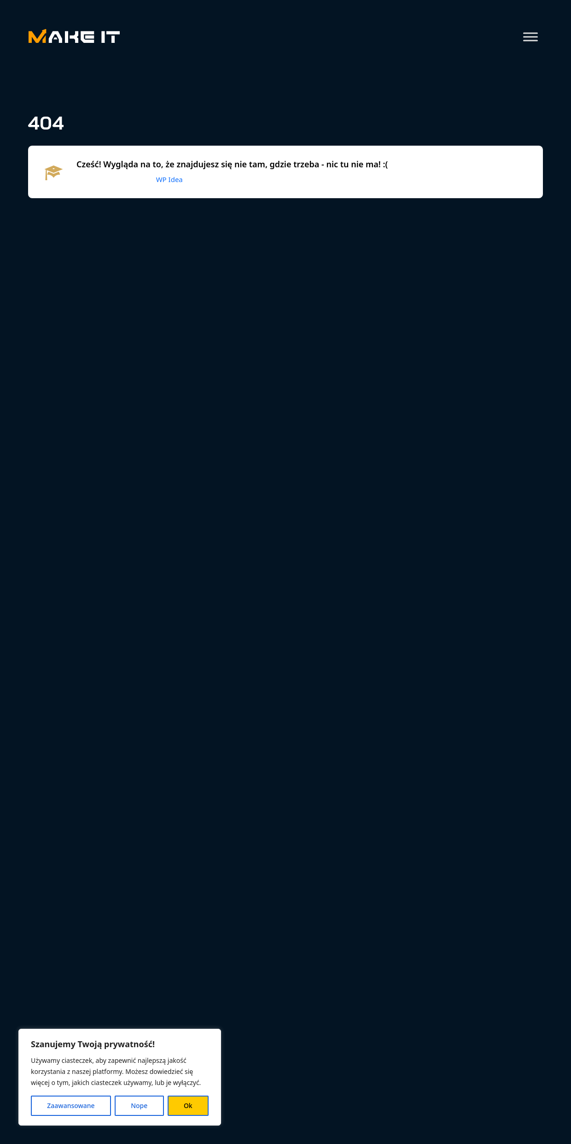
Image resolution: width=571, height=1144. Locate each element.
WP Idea (169, 179)
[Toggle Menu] (530, 36)
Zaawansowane (70, 1105)
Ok (188, 1105)
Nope (139, 1105)
